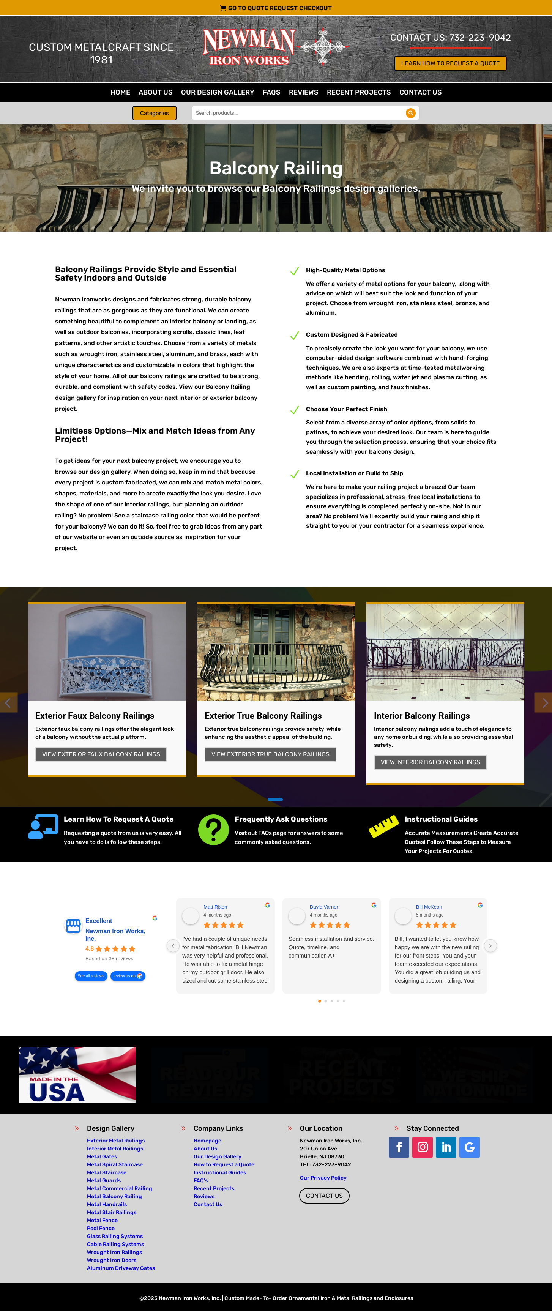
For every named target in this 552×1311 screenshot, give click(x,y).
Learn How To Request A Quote (118, 819)
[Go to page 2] (332, 1001)
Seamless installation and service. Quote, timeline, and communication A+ (331, 947)
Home (120, 93)
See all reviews (91, 976)
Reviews (304, 93)
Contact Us (420, 93)
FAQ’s (201, 1180)
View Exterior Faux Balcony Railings (101, 754)
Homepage (207, 1140)
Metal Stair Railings (111, 1212)
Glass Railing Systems (115, 1236)
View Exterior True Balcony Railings (270, 754)
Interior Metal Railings (115, 1148)
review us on (125, 976)
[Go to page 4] (344, 1001)
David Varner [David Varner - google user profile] (324, 907)
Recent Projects (359, 93)
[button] (275, 799)
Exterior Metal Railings (116, 1140)
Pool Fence (101, 1228)
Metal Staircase (106, 1172)
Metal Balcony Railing (114, 1196)
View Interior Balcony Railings (430, 762)
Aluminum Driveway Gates (121, 1268)
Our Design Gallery (217, 93)
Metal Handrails (107, 1204)
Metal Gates (102, 1156)
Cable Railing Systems (115, 1244)
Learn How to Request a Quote (450, 63)
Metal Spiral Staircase (115, 1164)
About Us (156, 93)
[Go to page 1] (325, 1001)
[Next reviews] (490, 945)
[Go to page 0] (319, 1001)
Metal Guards (104, 1180)
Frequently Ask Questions (281, 819)
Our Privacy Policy (323, 1178)
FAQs (272, 93)
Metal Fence (102, 1220)
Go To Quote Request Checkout (280, 8)
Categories (154, 113)
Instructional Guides (441, 819)
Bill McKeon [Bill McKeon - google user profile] (429, 907)
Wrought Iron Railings (114, 1252)
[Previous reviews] (173, 945)
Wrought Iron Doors (111, 1260)
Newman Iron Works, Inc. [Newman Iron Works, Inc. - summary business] (115, 935)
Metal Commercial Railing (119, 1188)
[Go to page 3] (338, 1001)
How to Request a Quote (224, 1164)
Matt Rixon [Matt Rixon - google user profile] (215, 907)
